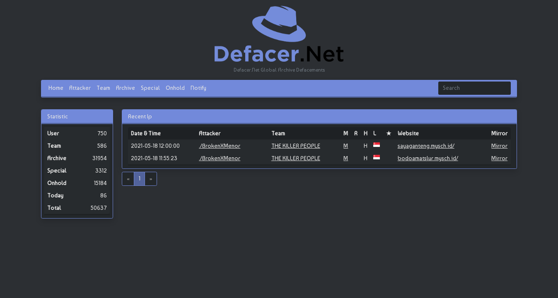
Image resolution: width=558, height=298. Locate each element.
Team (103, 87)
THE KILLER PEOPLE (295, 145)
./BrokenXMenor (219, 145)
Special (150, 87)
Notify (198, 87)
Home (55, 87)
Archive (125, 87)
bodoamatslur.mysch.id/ (428, 158)
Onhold (175, 87)
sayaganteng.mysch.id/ (426, 145)
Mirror (499, 145)
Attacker (80, 87)
